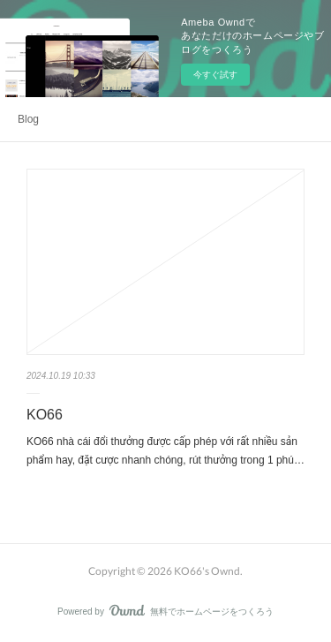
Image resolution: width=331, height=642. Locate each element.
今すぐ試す (215, 74)
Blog (28, 119)
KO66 (44, 414)
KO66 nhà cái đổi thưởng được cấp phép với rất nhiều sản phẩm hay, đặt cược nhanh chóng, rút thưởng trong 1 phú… (165, 451)
